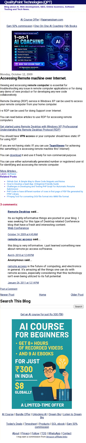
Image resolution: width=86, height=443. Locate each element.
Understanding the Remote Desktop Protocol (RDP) (30, 129)
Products (44, 423)
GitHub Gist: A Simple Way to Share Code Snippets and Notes (36, 181)
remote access (17, 266)
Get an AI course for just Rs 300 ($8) (42, 314)
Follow (35, 433)
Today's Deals (14, 423)
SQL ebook (58, 423)
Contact (66, 433)
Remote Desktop (19, 211)
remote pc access (20, 239)
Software (12, 174)
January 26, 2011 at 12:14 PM (23, 282)
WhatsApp (54, 433)
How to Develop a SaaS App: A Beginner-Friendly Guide (33, 184)
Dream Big (55, 414)
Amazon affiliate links (56, 436)
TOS (43, 433)
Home (42, 294)
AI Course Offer (30, 19)
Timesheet (30, 423)
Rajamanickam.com (52, 19)
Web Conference (18, 228)
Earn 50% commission (19, 26)
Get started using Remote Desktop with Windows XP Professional (39, 126)
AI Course (8, 414)
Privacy (25, 433)
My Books (71, 26)
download (15, 155)
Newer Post (7, 294)
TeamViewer (57, 145)
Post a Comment (8, 289)
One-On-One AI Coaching (48, 26)
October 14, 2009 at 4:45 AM (23, 234)
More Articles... (8, 171)
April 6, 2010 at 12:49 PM (21, 255)
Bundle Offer (23, 414)
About (15, 433)
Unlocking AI (39, 414)
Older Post (77, 294)
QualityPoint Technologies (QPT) (28, 2)
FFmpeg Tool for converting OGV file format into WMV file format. (38, 196)
